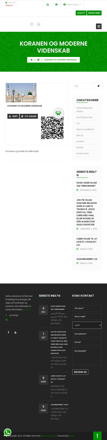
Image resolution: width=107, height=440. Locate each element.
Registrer (94, 12)
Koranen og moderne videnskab (24, 105)
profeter (80, 141)
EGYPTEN (11, 315)
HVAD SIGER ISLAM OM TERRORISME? (86, 184)
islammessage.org (49, 436)
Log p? (81, 12)
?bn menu (99, 26)
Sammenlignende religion (84, 109)
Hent (13, 116)
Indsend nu (80, 372)
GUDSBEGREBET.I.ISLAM (89, 259)
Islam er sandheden (85, 129)
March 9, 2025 (84, 249)
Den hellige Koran (84, 117)
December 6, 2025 (86, 190)
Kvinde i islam (82, 153)
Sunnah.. (80, 147)
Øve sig (79, 135)
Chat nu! (9, 5)
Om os (28, 309)
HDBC (71, 436)
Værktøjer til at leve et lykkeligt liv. (86, 242)
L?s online (28, 116)
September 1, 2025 (86, 228)
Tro (78, 123)
